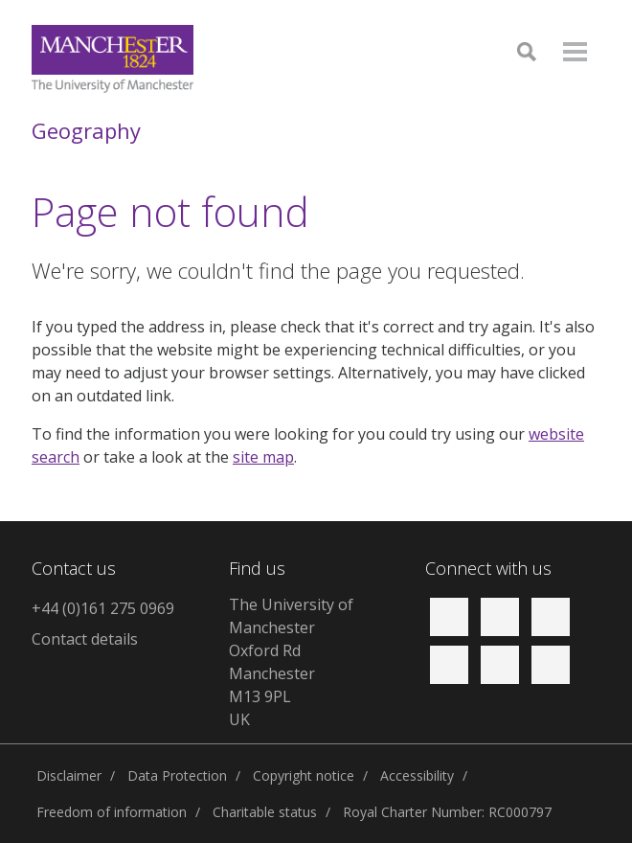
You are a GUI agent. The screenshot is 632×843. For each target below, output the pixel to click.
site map (263, 456)
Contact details (85, 638)
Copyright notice (303, 775)
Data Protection (177, 775)
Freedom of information (111, 812)
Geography (86, 130)
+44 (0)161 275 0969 (103, 608)
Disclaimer (69, 775)
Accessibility (417, 775)
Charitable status (265, 812)
